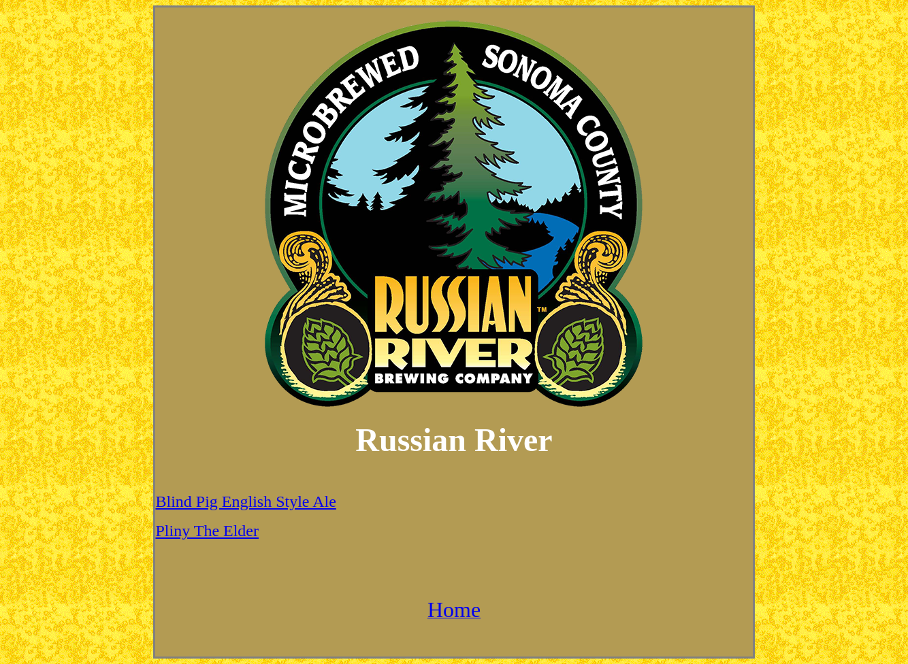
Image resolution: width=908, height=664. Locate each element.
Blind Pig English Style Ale (245, 501)
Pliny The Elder (207, 531)
